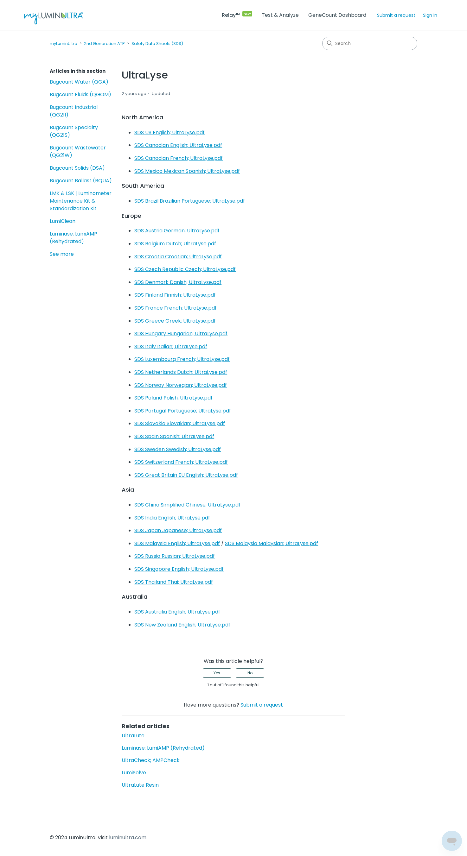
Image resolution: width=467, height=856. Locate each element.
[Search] (370, 43)
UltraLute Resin (140, 785)
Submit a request (396, 15)
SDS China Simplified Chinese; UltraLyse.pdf (187, 504)
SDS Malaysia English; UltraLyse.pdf (177, 543)
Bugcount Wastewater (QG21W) (78, 151)
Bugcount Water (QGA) (79, 81)
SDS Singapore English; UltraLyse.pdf (179, 569)
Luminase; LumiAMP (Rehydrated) (73, 237)
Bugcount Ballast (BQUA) (81, 180)
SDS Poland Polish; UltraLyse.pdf (173, 397)
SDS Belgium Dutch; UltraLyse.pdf (175, 243)
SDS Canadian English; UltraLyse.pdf (178, 145)
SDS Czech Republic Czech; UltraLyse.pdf (185, 269)
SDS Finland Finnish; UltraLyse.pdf (175, 295)
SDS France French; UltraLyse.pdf (175, 308)
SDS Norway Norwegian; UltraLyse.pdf (180, 385)
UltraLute (133, 735)
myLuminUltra (63, 44)
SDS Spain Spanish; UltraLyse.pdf (174, 436)
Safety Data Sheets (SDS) (157, 44)
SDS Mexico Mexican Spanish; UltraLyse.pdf (187, 171)
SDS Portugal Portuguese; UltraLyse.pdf (182, 410)
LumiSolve (134, 772)
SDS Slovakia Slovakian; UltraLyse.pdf (179, 423)
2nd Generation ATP (104, 44)
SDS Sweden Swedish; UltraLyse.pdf (177, 449)
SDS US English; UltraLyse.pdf (169, 132)
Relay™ (231, 15)
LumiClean (62, 221)
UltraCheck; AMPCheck (151, 760)
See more (62, 254)
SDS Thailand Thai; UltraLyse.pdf (173, 582)
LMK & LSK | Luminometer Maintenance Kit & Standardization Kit (81, 201)
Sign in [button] (430, 15)
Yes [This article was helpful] (217, 673)
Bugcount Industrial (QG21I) (74, 111)
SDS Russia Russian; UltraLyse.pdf (174, 556)
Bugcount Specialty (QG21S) (74, 131)
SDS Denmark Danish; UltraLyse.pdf (177, 282)
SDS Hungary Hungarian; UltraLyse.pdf (180, 333)
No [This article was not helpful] (250, 673)
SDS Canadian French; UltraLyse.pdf (178, 158)
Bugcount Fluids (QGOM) (80, 94)
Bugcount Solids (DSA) (77, 168)
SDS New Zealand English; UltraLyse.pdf (182, 624)
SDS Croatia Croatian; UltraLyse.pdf (178, 256)
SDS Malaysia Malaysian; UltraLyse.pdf (271, 543)
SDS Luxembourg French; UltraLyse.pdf (182, 359)
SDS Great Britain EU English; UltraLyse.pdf (186, 475)
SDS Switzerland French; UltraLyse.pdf (181, 462)
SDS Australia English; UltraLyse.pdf (177, 611)
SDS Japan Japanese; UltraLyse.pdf (178, 530)
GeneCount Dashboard (337, 15)
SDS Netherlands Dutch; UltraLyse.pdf (180, 372)
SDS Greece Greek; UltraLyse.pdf (175, 320)
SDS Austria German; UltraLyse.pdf (177, 230)
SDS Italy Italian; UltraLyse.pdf (170, 346)
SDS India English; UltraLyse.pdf (172, 517)
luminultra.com (127, 837)
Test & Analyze (280, 15)
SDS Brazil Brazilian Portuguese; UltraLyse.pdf (189, 201)
